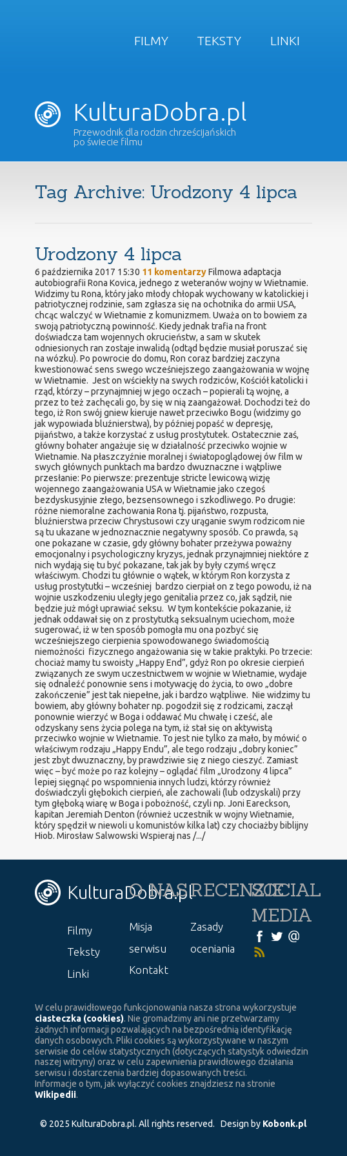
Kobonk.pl (284, 1124)
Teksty (219, 41)
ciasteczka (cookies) (79, 1018)
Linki (285, 41)
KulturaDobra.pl (141, 111)
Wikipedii (55, 1094)
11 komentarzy (174, 272)
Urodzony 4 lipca (108, 253)
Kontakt (148, 970)
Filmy (151, 41)
